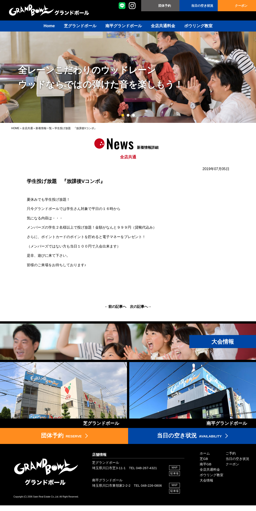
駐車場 (174, 479)
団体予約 (164, 5)
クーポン (241, 5)
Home (49, 26)
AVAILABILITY (189, 441)
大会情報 (206, 486)
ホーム (205, 459)
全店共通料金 (163, 26)
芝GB (204, 464)
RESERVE (61, 441)
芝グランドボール (80, 26)
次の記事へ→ (141, 306)
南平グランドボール (123, 26)
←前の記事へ (115, 306)
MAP (174, 473)
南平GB (205, 470)
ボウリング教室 (198, 26)
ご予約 (231, 459)
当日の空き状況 (202, 5)
